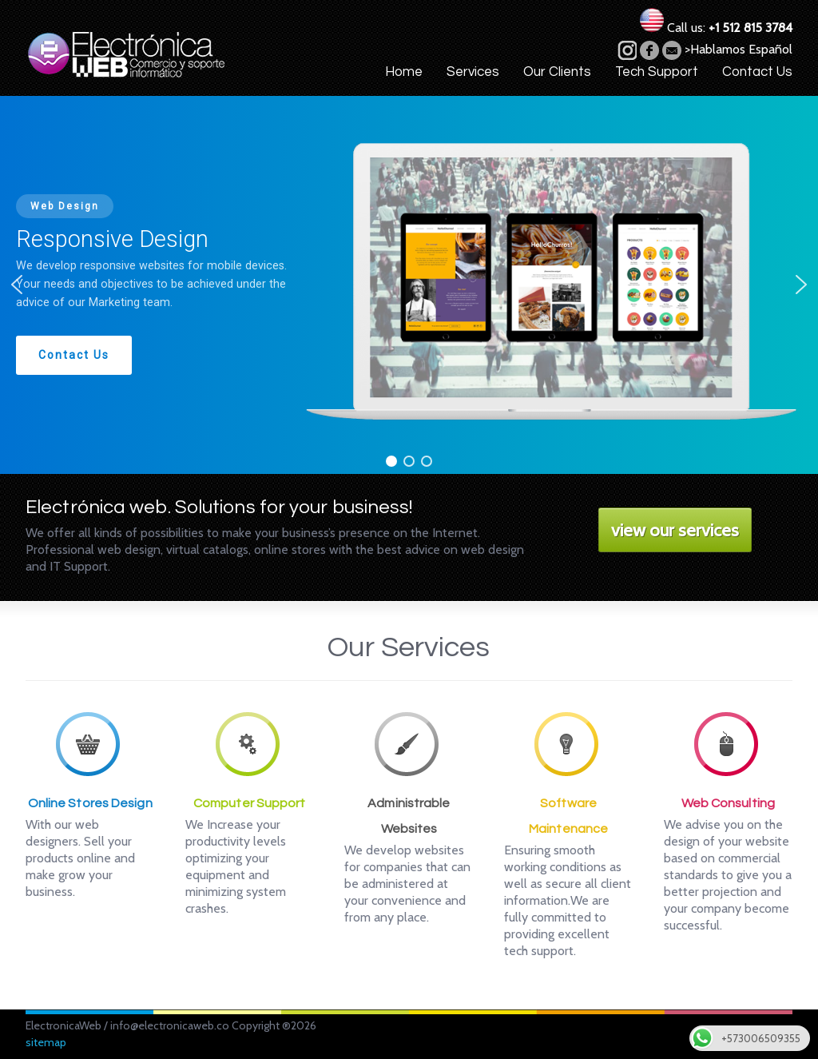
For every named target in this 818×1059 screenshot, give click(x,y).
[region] (409, 285)
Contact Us (757, 72)
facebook (649, 50)
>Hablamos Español (738, 49)
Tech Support (656, 72)
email (671, 50)
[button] (17, 284)
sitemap (46, 1042)
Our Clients (557, 72)
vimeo (627, 50)
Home (404, 72)
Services (473, 72)
